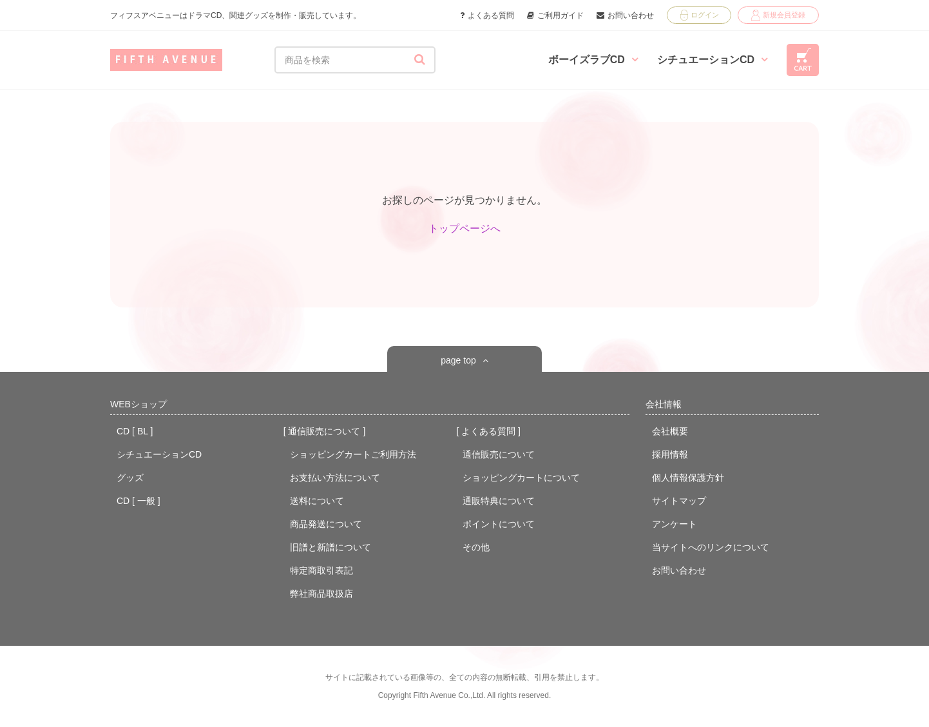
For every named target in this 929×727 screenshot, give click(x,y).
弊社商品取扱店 (321, 593)
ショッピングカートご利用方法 (353, 454)
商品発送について (326, 524)
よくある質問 (487, 15)
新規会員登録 (778, 15)
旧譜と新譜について (330, 547)
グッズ (130, 477)
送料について (317, 501)
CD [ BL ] (135, 431)
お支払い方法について (335, 477)
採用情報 (670, 454)
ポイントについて (499, 524)
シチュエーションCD (712, 59)
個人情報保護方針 (688, 477)
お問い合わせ (625, 15)
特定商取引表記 (321, 570)
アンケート (674, 524)
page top (458, 360)
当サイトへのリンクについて (710, 547)
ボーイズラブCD (593, 59)
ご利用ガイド (555, 15)
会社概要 (670, 431)
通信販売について (499, 454)
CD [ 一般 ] (138, 501)
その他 (476, 547)
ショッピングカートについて (521, 477)
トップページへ (464, 228)
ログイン (699, 15)
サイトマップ (679, 501)
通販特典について (499, 501)
